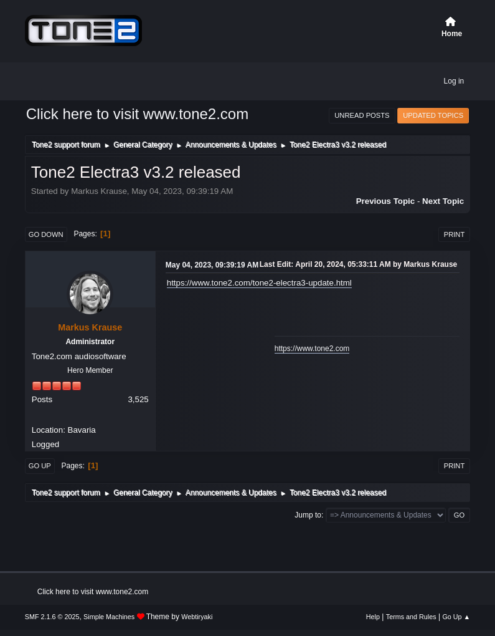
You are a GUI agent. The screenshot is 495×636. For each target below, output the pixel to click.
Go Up (40, 466)
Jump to (308, 515)
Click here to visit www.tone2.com (137, 113)
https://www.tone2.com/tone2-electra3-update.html (259, 282)
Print (454, 234)
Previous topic (385, 201)
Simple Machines (108, 616)
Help (373, 616)
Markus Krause (90, 327)
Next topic (443, 201)
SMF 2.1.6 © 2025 (52, 616)
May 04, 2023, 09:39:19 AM (212, 265)
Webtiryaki (196, 616)
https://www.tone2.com (312, 348)
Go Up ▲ (456, 616)
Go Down (46, 234)
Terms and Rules (411, 616)
